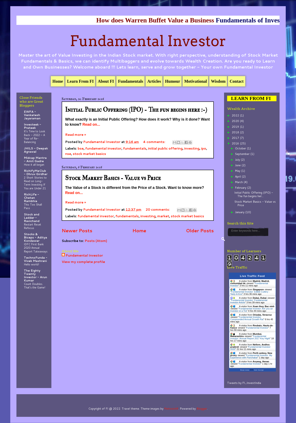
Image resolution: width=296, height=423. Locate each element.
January (240, 212)
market (163, 216)
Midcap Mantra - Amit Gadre (35, 159)
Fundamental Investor (148, 41)
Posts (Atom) (96, 240)
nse (68, 153)
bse (81, 148)
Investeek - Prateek (32, 126)
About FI (106, 81)
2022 (236, 115)
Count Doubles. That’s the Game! (34, 285)
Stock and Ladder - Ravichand (31, 217)
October (241, 148)
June (238, 165)
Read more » (75, 134)
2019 (236, 127)
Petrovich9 (171, 409)
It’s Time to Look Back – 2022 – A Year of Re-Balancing (34, 136)
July (238, 160)
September (242, 154)
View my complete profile (83, 261)
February (241, 188)
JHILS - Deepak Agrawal (36, 150)
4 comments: (154, 141)
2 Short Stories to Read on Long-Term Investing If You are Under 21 (35, 182)
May (238, 171)
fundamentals (134, 148)
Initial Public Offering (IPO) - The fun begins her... (253, 194)
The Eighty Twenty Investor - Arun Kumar (35, 275)
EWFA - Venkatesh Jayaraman (32, 115)
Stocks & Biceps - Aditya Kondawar (35, 237)
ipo (203, 148)
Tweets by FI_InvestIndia (244, 383)
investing (191, 148)
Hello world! (31, 264)
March (239, 182)
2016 (236, 143)
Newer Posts (77, 230)
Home (57, 81)
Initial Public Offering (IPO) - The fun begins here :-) (136, 110)
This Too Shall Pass (33, 206)
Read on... (91, 124)
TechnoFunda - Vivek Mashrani (35, 259)
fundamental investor (103, 148)
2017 (236, 138)
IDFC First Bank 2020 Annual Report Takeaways (35, 247)
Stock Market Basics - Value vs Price (113, 178)
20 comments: (158, 209)
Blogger (202, 409)
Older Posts (200, 230)
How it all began (34, 164)
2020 (236, 121)
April (238, 176)
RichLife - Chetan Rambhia (31, 197)
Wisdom (218, 81)
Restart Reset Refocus (32, 226)
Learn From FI (80, 81)
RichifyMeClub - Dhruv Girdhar (35, 172)
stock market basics (89, 153)
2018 (236, 132)
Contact (237, 81)
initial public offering (165, 148)
